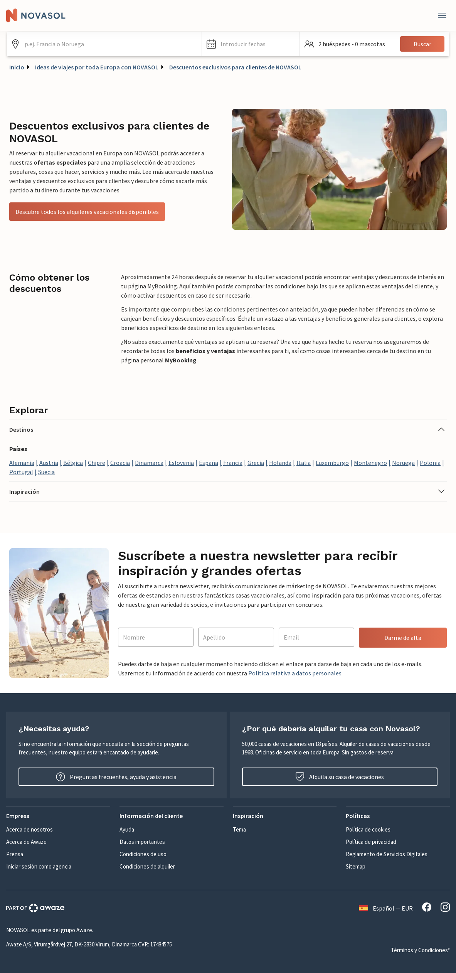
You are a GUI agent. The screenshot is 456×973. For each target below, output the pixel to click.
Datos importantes (142, 841)
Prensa (14, 854)
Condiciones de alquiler (147, 866)
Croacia (120, 462)
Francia (232, 462)
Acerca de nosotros (29, 829)
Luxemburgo (332, 462)
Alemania (21, 462)
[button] (251, 44)
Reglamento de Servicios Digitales (386, 854)
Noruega (403, 462)
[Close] (442, 15)
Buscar (422, 44)
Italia (303, 462)
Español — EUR (386, 908)
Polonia (430, 462)
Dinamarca (149, 462)
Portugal (21, 472)
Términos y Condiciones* (420, 950)
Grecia (255, 462)
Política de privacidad (371, 841)
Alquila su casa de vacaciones (339, 776)
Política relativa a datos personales (295, 673)
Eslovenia (181, 462)
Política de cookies (368, 829)
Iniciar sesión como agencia (38, 866)
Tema (239, 829)
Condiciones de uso (143, 854)
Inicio (16, 67)
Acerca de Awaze (26, 841)
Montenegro (370, 462)
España (208, 462)
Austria (48, 462)
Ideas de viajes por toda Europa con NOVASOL (96, 67)
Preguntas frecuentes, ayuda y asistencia (116, 776)
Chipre (96, 462)
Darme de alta (402, 637)
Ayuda (126, 829)
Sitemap (355, 866)
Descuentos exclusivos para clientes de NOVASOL (235, 67)
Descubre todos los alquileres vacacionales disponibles (87, 211)
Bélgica (73, 462)
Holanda (280, 462)
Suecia (46, 472)
